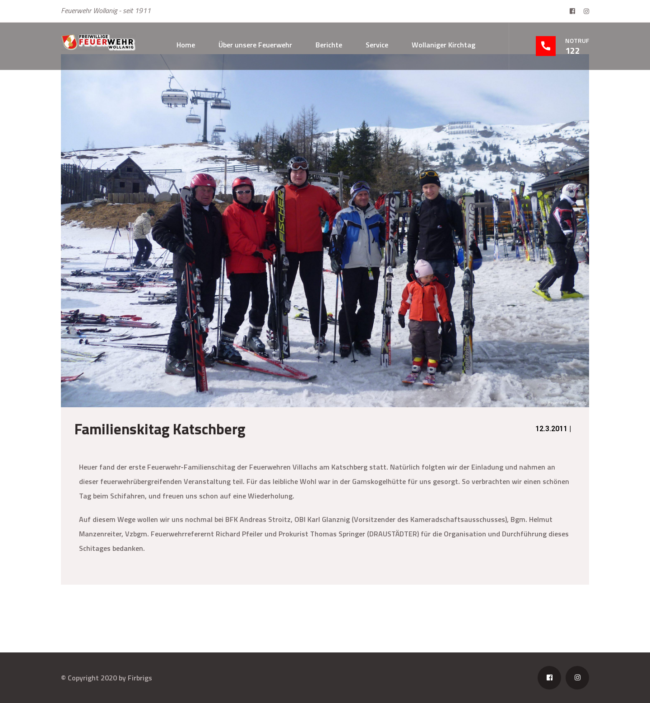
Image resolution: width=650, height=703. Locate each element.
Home (185, 44)
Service (377, 44)
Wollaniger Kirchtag (443, 44)
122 (572, 50)
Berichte (329, 44)
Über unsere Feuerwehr (255, 44)
